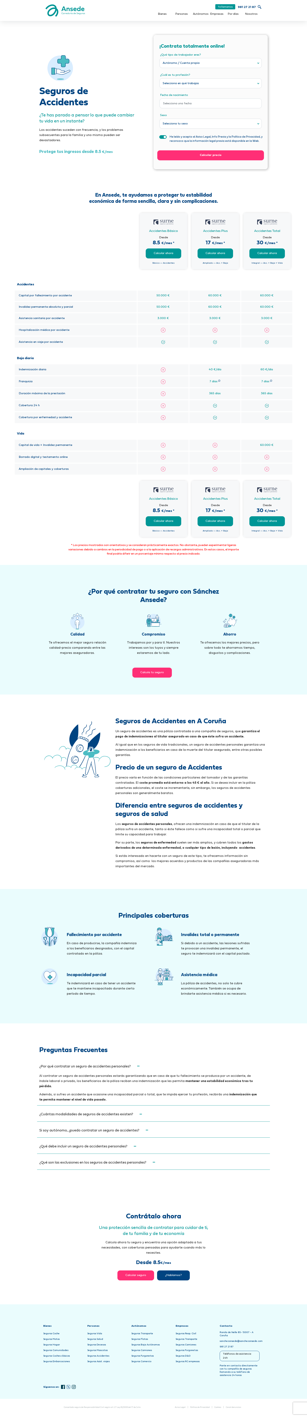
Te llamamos (225, 7)
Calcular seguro (135, 1275)
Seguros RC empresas (188, 1362)
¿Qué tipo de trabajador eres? (180, 55)
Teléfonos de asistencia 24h (237, 1356)
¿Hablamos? (173, 1275)
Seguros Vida (94, 1334)
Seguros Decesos (96, 1345)
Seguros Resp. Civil (186, 1334)
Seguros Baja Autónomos (145, 1345)
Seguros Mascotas (97, 1350)
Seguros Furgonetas (142, 1356)
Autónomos (201, 14)
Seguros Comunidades (55, 1350)
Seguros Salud (95, 1339)
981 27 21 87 (247, 7)
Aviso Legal (180, 1407)
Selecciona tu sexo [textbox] (175, 123)
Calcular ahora (163, 253)
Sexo (163, 115)
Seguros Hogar (51, 1345)
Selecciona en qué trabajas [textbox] (181, 83)
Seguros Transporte (142, 1334)
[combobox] (210, 63)
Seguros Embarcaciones (56, 1362)
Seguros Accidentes (98, 1356)
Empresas (216, 14)
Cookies (217, 1407)
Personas (181, 14)
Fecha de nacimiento (174, 95)
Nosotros (251, 14)
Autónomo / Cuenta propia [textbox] (181, 63)
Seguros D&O (183, 1356)
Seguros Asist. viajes (98, 1362)
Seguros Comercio (141, 1362)
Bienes (162, 14)
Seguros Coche (51, 1334)
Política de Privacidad (200, 1407)
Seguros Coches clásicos (56, 1356)
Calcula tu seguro (152, 672)
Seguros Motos (51, 1339)
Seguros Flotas (139, 1339)
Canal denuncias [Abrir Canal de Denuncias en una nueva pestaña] (233, 1407)
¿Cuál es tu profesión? (175, 75)
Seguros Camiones (141, 1350)
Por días (233, 14)
